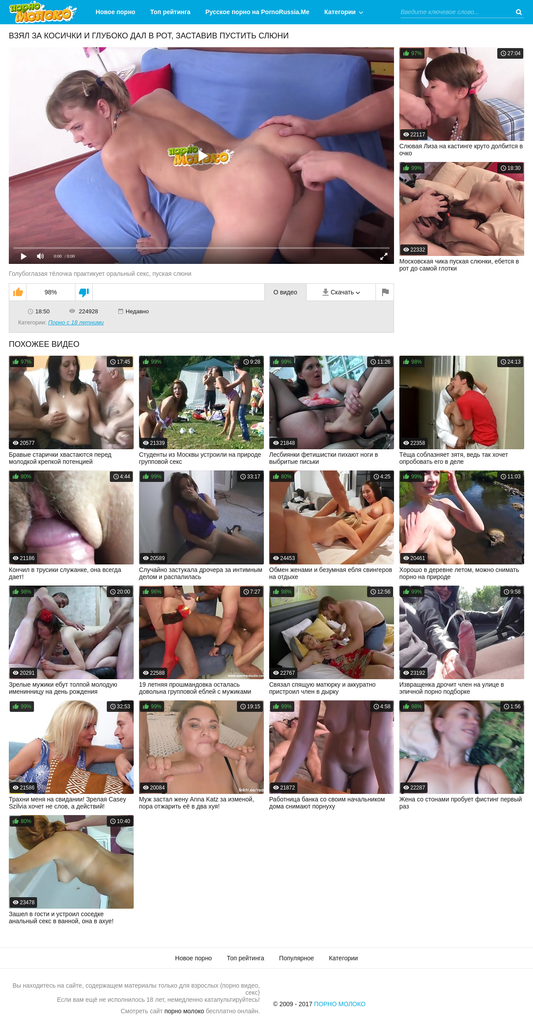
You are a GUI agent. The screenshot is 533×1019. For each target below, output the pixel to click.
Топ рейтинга (170, 11)
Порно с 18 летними (76, 322)
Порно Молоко (340, 1004)
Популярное (296, 958)
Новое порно (115, 11)
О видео (285, 292)
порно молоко (184, 1011)
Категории (340, 11)
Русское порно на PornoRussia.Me (258, 11)
